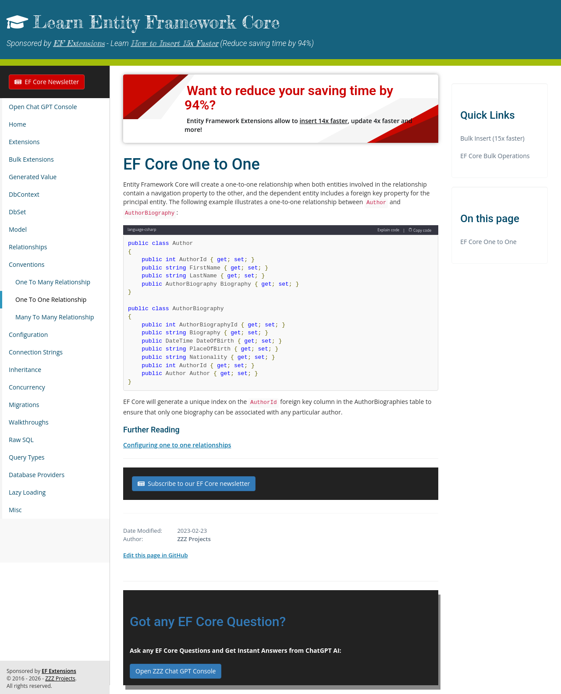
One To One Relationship (50, 299)
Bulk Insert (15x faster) (492, 138)
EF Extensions (79, 43)
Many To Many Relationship (54, 317)
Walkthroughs (29, 422)
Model (18, 229)
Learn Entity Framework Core (156, 22)
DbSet (17, 212)
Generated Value (33, 177)
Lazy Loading (27, 492)
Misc (15, 510)
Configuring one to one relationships (177, 445)
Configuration (28, 334)
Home (17, 124)
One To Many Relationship (52, 282)
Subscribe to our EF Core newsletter (194, 483)
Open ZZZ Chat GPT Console (175, 671)
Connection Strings (36, 352)
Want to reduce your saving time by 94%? (289, 98)
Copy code (419, 229)
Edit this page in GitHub (155, 555)
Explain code (388, 229)
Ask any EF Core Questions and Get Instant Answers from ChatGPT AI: (235, 650)
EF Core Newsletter (46, 82)
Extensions (24, 142)
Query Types (27, 457)
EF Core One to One (488, 241)
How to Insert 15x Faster (174, 43)
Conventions (26, 264)
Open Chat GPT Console (43, 107)
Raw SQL (21, 440)
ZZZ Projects (60, 678)
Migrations (24, 404)
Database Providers (36, 475)
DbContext (24, 194)
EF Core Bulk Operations (494, 156)
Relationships (28, 247)
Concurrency (27, 387)
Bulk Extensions (31, 159)
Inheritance (25, 369)
